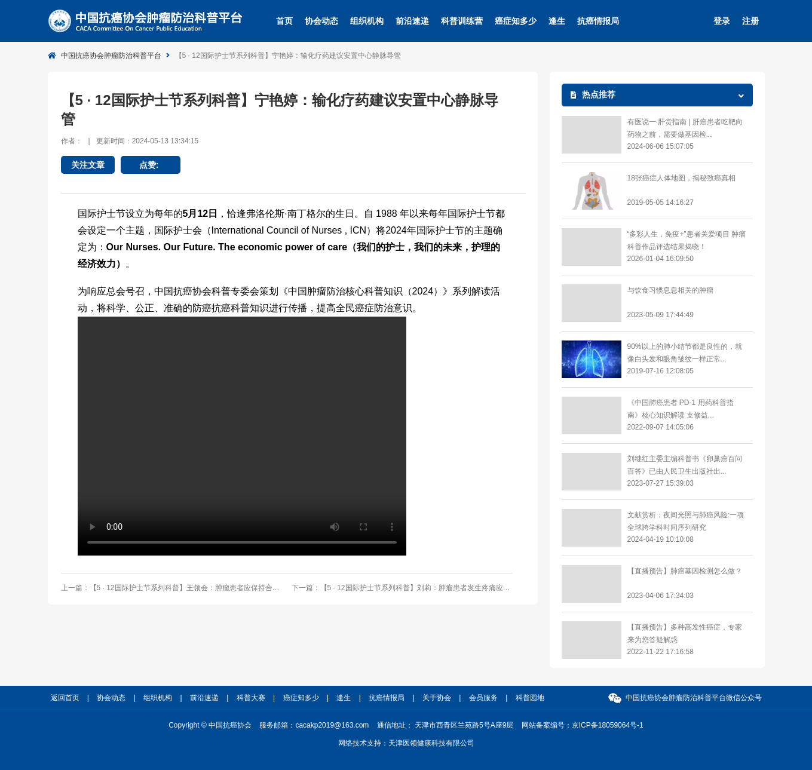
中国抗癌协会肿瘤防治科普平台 (111, 55)
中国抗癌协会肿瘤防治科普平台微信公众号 (694, 698)
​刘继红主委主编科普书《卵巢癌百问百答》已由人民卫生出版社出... (684, 465)
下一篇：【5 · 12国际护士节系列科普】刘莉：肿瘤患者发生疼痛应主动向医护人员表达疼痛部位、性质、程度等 (402, 588)
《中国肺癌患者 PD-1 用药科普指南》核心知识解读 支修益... (680, 408)
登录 (721, 21)
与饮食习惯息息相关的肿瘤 (670, 290)
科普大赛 (251, 698)
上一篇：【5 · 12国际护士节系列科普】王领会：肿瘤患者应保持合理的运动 (171, 588)
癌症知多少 (516, 21)
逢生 (557, 21)
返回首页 (65, 698)
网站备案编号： (583, 725)
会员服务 (483, 698)
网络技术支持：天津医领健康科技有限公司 (406, 743)
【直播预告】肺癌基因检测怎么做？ (684, 571)
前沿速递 (412, 21)
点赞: (150, 165)
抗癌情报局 (598, 21)
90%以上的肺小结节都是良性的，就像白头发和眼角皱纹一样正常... (684, 352)
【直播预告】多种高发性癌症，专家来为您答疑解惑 (684, 633)
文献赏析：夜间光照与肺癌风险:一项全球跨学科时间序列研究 (685, 521)
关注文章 (88, 165)
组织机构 (367, 21)
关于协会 (436, 698)
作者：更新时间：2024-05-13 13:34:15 (130, 141)
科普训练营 (462, 21)
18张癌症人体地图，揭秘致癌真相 (681, 178)
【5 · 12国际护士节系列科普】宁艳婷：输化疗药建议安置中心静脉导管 (288, 55)
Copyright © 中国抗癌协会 (210, 725)
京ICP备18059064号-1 (608, 725)
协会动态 (321, 21)
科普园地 (530, 698)
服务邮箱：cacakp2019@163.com (314, 725)
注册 (750, 21)
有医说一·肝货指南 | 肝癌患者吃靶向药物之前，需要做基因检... (685, 128)
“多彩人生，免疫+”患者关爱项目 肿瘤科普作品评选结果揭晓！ (686, 240)
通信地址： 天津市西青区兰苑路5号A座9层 (445, 725)
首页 (284, 21)
